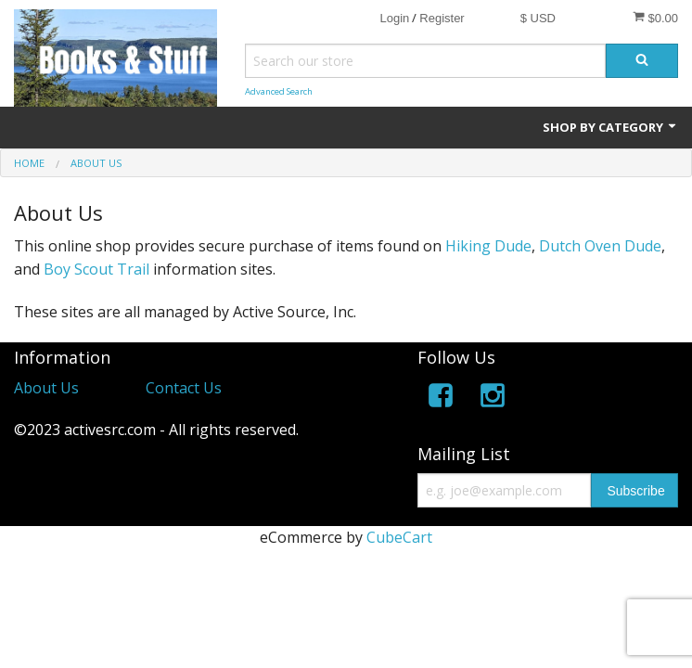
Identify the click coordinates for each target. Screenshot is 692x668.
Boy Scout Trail (96, 269)
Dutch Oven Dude (600, 246)
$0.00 (655, 17)
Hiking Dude (488, 246)
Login (394, 18)
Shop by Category (610, 127)
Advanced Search (279, 91)
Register (441, 18)
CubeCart (399, 537)
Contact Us (184, 388)
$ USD (538, 18)
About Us (46, 388)
